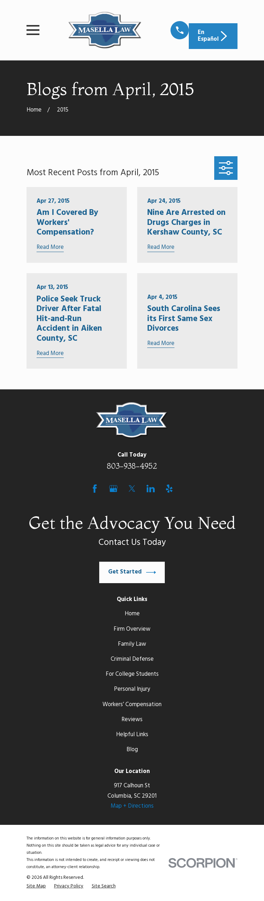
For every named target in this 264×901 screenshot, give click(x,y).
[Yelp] (169, 488)
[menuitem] (36, 886)
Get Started (132, 572)
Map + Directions (132, 806)
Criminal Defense (132, 659)
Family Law (132, 644)
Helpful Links (132, 734)
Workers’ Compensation (132, 704)
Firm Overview (132, 629)
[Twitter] (132, 488)
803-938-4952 (132, 466)
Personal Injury (132, 689)
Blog (132, 749)
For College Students (132, 674)
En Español (213, 36)
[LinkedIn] (151, 488)
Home (132, 614)
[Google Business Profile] (113, 488)
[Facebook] (95, 488)
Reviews (132, 719)
